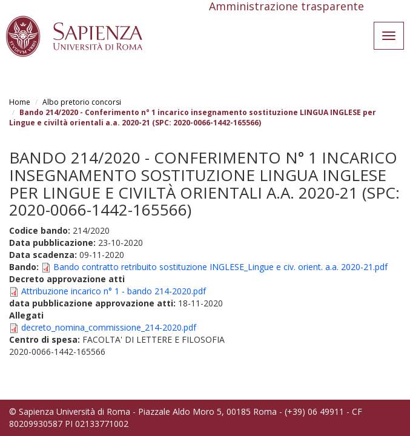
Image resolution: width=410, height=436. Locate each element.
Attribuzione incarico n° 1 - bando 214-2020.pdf (113, 291)
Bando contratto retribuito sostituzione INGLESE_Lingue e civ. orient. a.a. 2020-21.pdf (220, 266)
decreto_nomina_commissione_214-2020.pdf (108, 327)
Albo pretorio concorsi (81, 102)
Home (19, 102)
